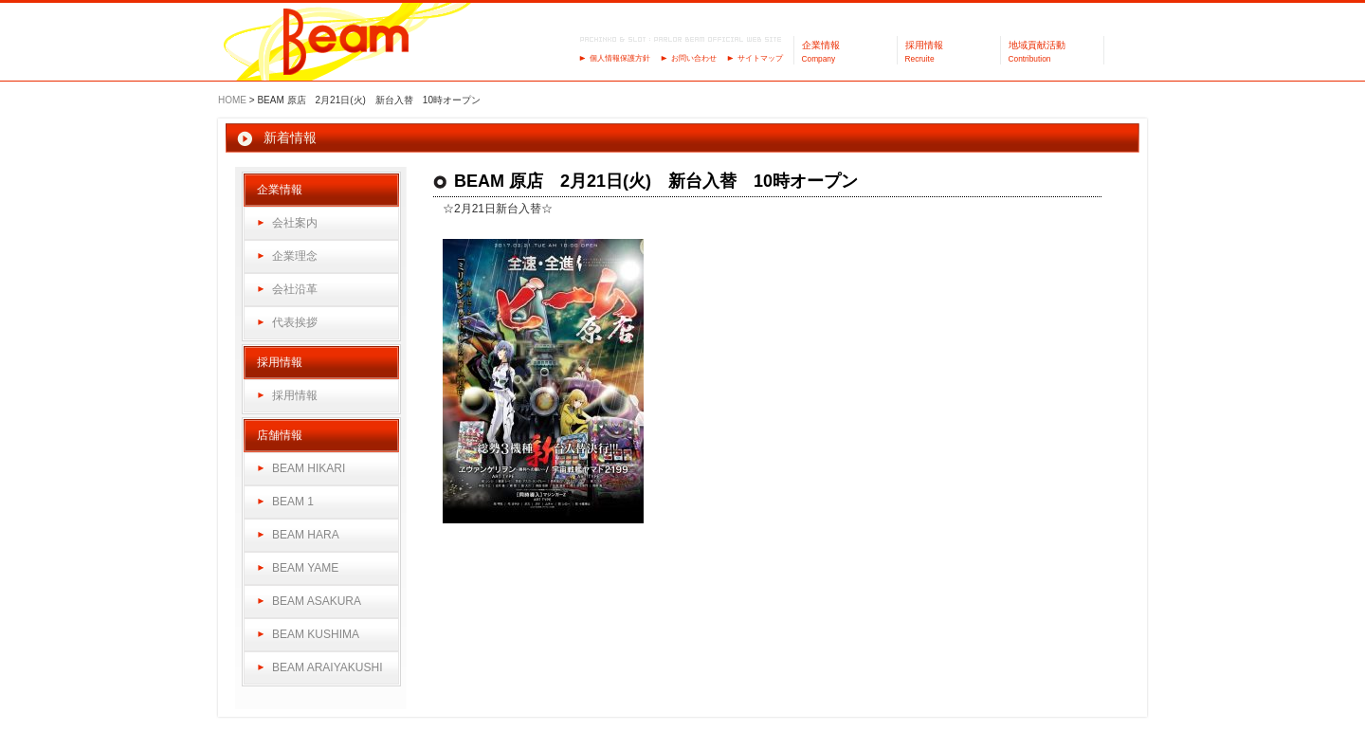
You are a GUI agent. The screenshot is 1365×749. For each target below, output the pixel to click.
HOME (232, 100)
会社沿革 (295, 289)
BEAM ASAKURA (316, 601)
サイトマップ (760, 58)
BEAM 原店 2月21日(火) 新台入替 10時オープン (656, 181)
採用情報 (295, 395)
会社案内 (295, 222)
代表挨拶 (295, 322)
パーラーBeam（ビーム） (346, 43)
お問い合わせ (694, 58)
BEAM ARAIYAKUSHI (327, 667)
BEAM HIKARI (308, 468)
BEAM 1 (293, 501)
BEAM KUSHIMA (315, 634)
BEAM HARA (305, 534)
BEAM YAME (305, 568)
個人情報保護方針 (620, 58)
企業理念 (295, 256)
